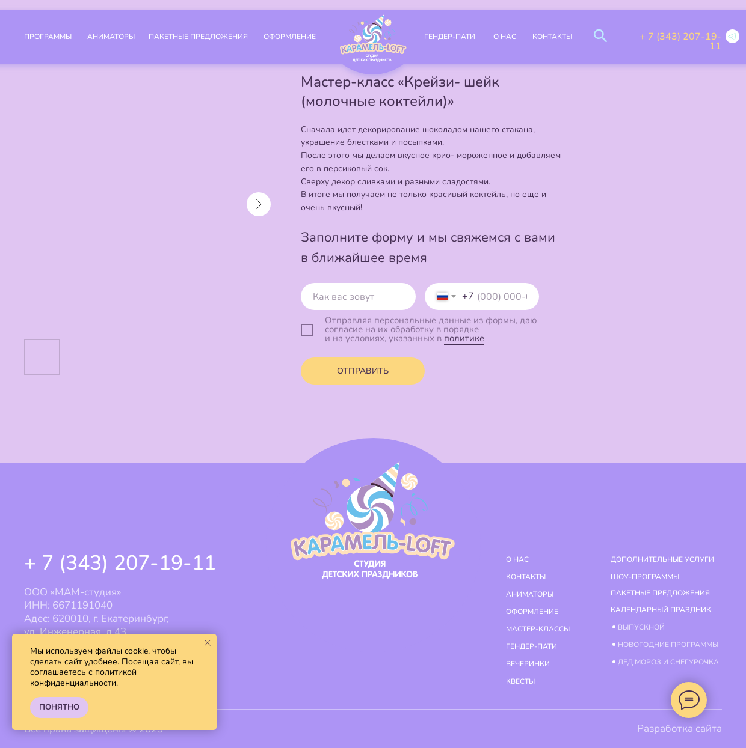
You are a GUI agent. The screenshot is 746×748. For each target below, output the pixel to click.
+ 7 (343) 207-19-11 (680, 41)
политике (464, 338)
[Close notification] (208, 643)
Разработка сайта (679, 728)
